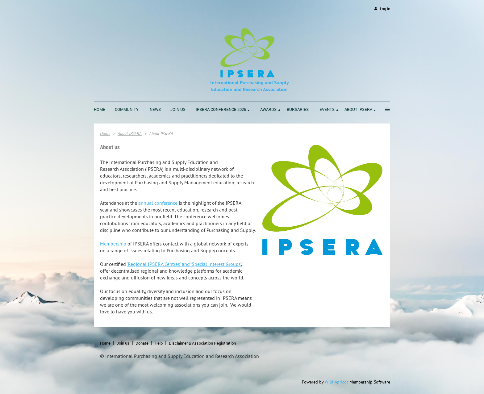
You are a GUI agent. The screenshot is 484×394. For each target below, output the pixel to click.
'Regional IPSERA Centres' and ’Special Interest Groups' (184, 264)
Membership (113, 244)
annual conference (157, 203)
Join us (123, 343)
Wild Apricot (336, 382)
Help (159, 343)
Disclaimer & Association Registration (202, 343)
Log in (385, 8)
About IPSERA (130, 133)
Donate (142, 343)
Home (105, 133)
